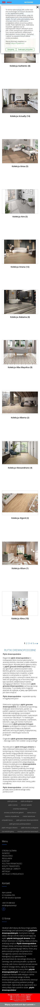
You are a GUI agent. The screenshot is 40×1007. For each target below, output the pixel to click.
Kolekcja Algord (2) (20, 518)
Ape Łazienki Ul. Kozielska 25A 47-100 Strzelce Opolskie (11, 895)
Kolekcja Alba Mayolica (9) (20, 367)
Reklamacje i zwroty (11, 869)
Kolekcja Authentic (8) (20, 66)
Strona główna (9, 850)
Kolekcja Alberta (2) (20, 417)
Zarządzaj (10, 49)
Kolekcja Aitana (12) (20, 267)
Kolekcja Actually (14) (20, 116)
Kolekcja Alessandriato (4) (20, 467)
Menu (9, 2)
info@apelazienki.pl (9, 905)
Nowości (6, 853)
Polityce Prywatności (17, 43)
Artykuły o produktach (13, 874)
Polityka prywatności (12, 863)
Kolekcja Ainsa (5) (20, 166)
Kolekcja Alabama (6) (20, 317)
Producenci (7, 856)
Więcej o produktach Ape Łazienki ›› (20, 1004)
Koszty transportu (11, 866)
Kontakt (6, 861)
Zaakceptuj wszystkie (25, 49)
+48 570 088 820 (8, 903)
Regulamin (7, 858)
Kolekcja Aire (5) (20, 216)
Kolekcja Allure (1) (20, 568)
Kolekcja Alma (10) (20, 618)
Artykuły (6, 871)
